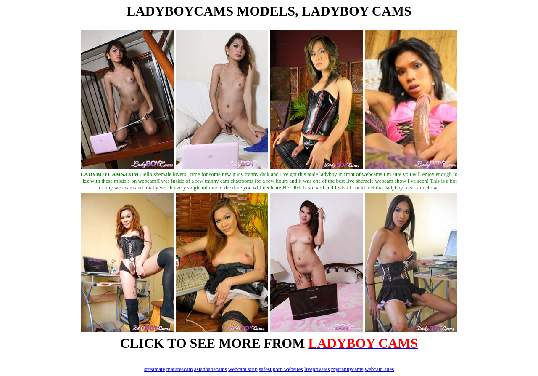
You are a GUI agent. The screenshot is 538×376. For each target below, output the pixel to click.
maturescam (179, 369)
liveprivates (317, 369)
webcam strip (243, 369)
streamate (154, 369)
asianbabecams (210, 369)
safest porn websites (281, 369)
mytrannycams (347, 369)
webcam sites (379, 369)
